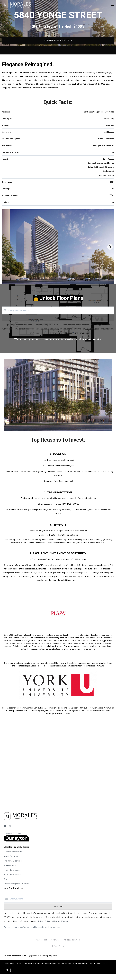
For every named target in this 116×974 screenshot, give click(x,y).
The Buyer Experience (13, 860)
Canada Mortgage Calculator (16, 883)
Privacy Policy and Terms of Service (73, 333)
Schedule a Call (10, 865)
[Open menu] (112, 5)
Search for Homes (11, 856)
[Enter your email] (60, 898)
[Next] (110, 247)
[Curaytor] (16, 841)
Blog (6, 879)
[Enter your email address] (60, 310)
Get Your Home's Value (13, 874)
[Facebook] (5, 826)
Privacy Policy (58, 946)
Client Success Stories (13, 851)
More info (103, 963)
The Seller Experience (13, 870)
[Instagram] (10, 826)
